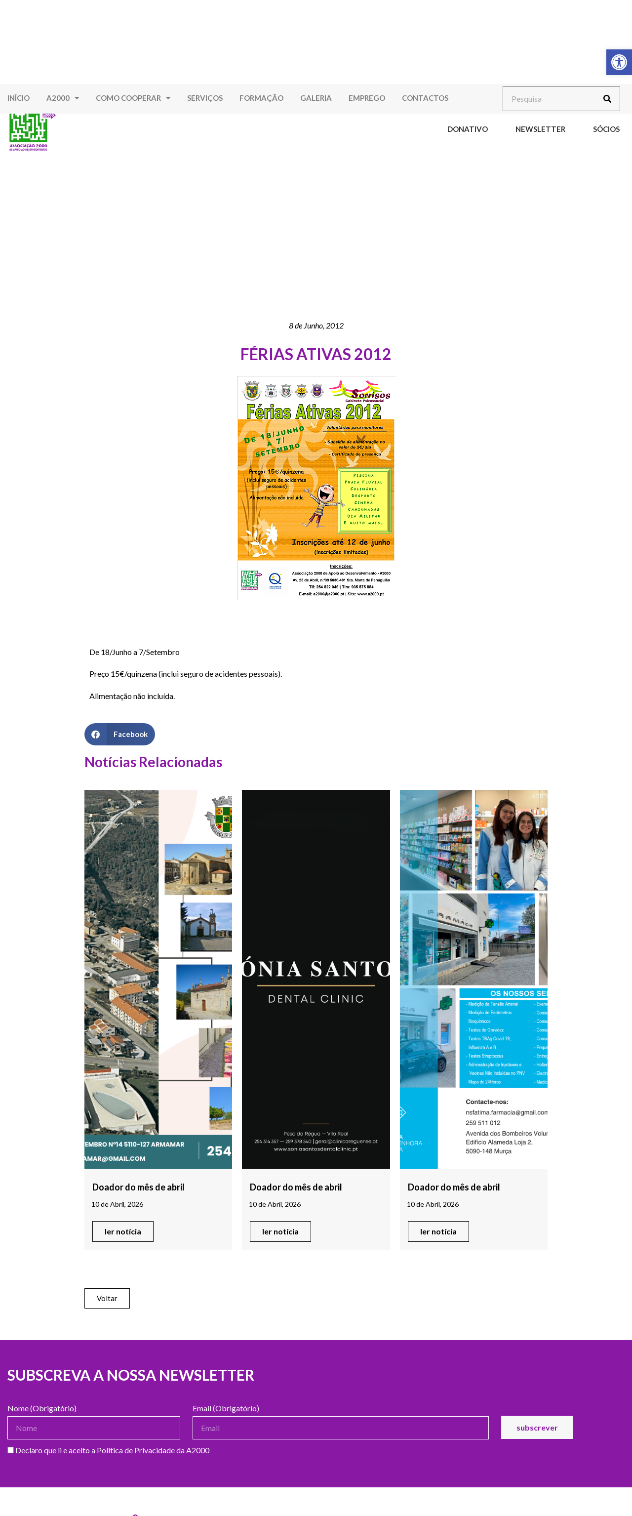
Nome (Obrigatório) (42, 1408)
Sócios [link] (606, 128)
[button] (119, 734)
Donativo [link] (467, 128)
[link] (619, 62)
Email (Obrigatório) (226, 1408)
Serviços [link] (205, 97)
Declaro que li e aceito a (108, 1450)
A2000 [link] (62, 98)
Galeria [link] (316, 97)
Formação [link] (261, 97)
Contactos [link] (425, 97)
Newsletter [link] (540, 128)
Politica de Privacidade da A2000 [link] (153, 1450)
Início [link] (18, 97)
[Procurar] (607, 99)
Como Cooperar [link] (133, 98)
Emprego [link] (367, 97)
